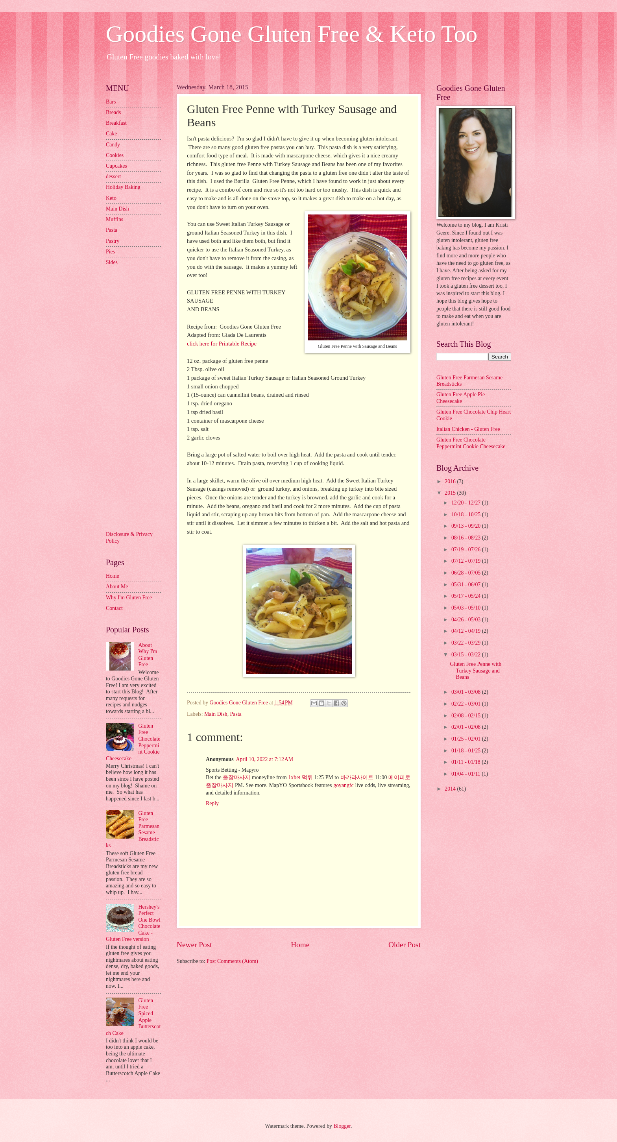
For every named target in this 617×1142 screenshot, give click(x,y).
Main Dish (215, 714)
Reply (212, 803)
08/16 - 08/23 (466, 538)
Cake (111, 134)
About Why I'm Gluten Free (148, 655)
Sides (112, 262)
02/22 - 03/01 (466, 704)
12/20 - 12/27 (466, 503)
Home (300, 945)
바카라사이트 (356, 777)
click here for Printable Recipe (222, 343)
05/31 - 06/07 (466, 585)
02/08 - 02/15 (466, 716)
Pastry (113, 241)
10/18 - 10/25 (466, 514)
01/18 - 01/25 (466, 751)
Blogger (342, 1126)
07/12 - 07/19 (466, 561)
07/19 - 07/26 (466, 550)
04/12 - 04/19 (466, 631)
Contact (114, 608)
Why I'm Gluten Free (129, 598)
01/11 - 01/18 (466, 762)
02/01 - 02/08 (466, 727)
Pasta (236, 714)
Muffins (114, 219)
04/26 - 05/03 (466, 620)
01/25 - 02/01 (466, 739)
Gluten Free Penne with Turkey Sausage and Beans (475, 670)
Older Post (404, 945)
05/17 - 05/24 (466, 596)
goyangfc (343, 785)
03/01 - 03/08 (466, 692)
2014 (451, 789)
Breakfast (116, 123)
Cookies (115, 155)
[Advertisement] (137, 397)
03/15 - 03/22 (466, 655)
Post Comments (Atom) (232, 961)
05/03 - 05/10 (466, 608)
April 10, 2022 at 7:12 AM (264, 759)
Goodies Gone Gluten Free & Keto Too (292, 34)
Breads (113, 112)
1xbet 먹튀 (300, 777)
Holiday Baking (123, 187)
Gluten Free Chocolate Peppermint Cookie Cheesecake (470, 443)
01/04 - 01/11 (466, 774)
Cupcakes (116, 166)
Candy (113, 145)
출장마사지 (236, 777)
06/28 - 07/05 (466, 573)
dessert (113, 176)
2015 (451, 493)
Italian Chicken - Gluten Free (468, 429)
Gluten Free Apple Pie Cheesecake (460, 398)
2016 (451, 481)
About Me (117, 586)
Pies (110, 252)
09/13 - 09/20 (466, 526)
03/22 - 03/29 (466, 643)
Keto (111, 198)
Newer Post (194, 945)
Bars (111, 102)
